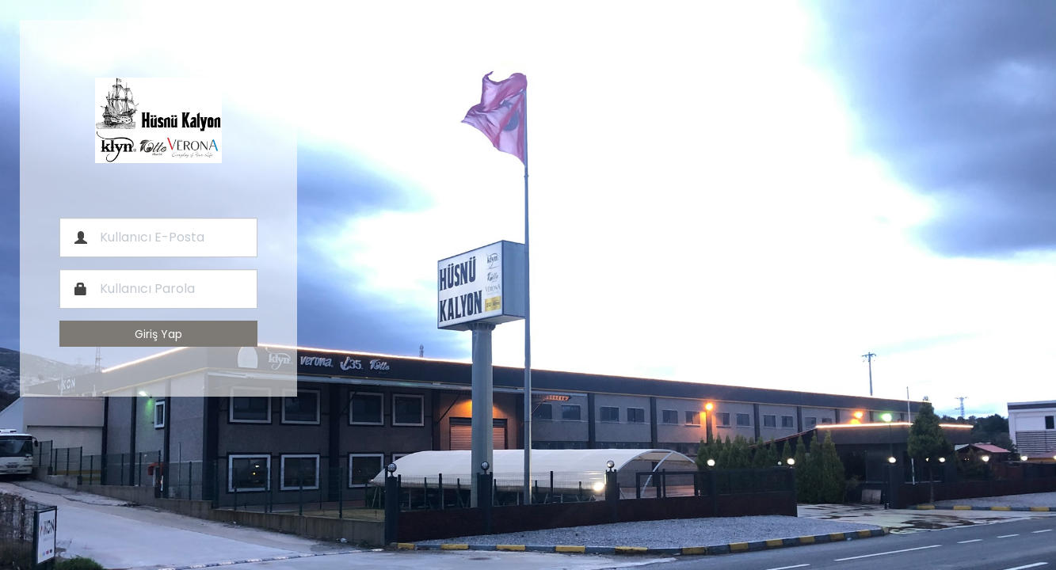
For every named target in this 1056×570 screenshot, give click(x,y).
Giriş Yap (158, 334)
